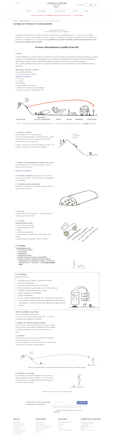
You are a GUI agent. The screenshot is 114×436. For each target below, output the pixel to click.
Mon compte (62, 419)
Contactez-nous (40, 430)
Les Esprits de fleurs (18, 432)
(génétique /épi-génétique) (23, 76)
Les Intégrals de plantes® (19, 430)
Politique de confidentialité (42, 428)
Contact (75, 11)
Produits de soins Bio (18, 426)
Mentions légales (40, 424)
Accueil (28, 11)
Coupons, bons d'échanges (65, 430)
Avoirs (59, 426)
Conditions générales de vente (43, 426)
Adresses (60, 428)
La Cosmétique (17, 428)
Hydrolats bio (16, 422)
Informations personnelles (64, 422)
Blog (86, 11)
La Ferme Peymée (59, 11)
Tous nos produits (17, 434)
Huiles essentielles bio (18, 424)
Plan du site (38, 432)
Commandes (61, 424)
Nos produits (42, 11)
